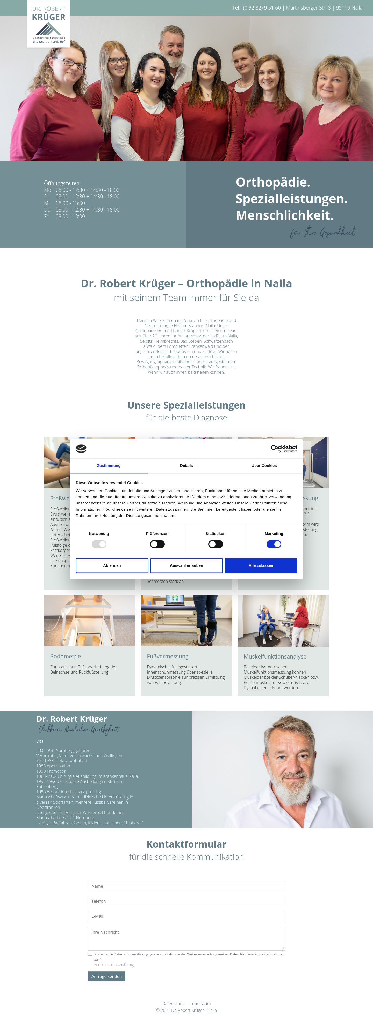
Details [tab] (186, 466)
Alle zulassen (261, 565)
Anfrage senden (106, 976)
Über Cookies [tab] (264, 466)
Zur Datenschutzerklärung (114, 964)
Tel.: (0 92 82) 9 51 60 (256, 7)
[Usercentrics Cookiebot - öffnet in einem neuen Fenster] (274, 449)
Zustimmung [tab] (109, 466)
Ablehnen (112, 565)
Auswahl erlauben (186, 565)
